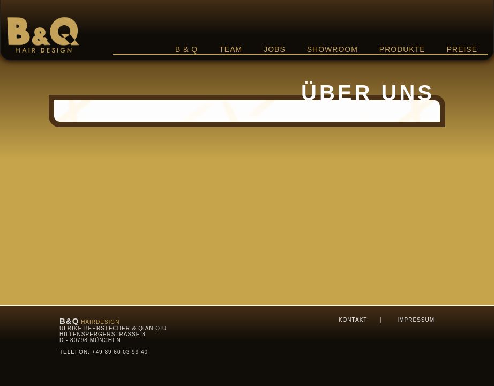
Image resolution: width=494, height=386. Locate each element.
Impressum (416, 320)
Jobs (275, 49)
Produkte (402, 49)
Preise (462, 49)
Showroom (332, 49)
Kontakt (353, 320)
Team (230, 49)
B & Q (186, 49)
